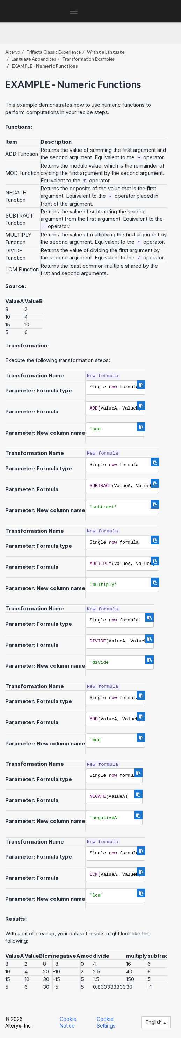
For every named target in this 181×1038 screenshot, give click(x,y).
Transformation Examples (88, 59)
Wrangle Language (105, 52)
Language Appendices (34, 59)
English (156, 1022)
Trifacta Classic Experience (54, 52)
